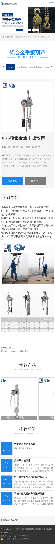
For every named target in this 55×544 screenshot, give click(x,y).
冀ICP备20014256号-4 (18, 536)
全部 (10, 67)
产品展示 (30, 37)
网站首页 (19, 37)
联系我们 (35, 181)
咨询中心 (12, 181)
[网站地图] (8, 532)
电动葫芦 (14, 520)
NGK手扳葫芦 (22, 67)
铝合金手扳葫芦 (42, 37)
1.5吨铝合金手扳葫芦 (18, 351)
